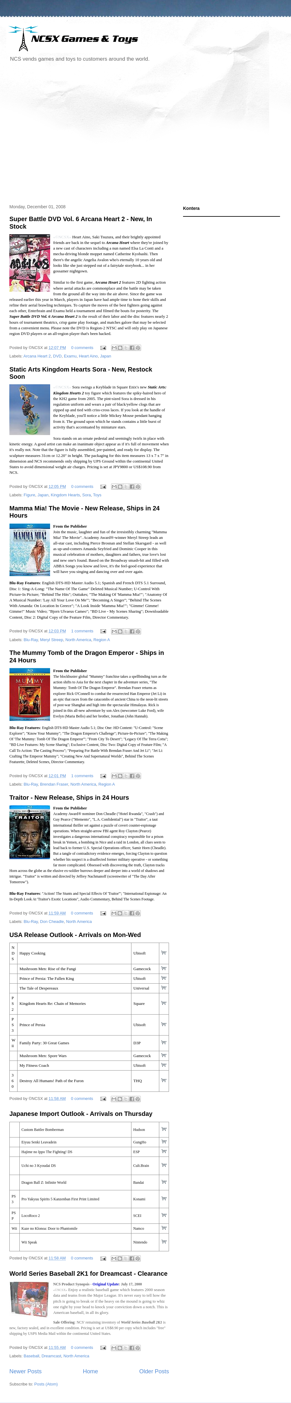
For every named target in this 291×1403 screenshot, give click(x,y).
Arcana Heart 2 (37, 356)
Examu (70, 356)
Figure (29, 495)
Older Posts (154, 1371)
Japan (105, 356)
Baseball (31, 1356)
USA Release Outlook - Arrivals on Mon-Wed (75, 934)
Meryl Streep (51, 639)
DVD (57, 356)
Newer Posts (25, 1371)
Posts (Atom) (46, 1384)
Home (90, 1371)
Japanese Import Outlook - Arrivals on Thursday (80, 1113)
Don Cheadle (52, 921)
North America (78, 639)
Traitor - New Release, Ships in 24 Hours (69, 797)
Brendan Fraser (54, 784)
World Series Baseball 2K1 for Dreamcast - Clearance (88, 1273)
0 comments (82, 347)
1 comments (82, 631)
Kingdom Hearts (65, 495)
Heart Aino (88, 356)
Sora (86, 495)
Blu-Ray (31, 639)
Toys (97, 495)
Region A (102, 639)
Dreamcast (51, 1356)
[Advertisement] (59, 134)
